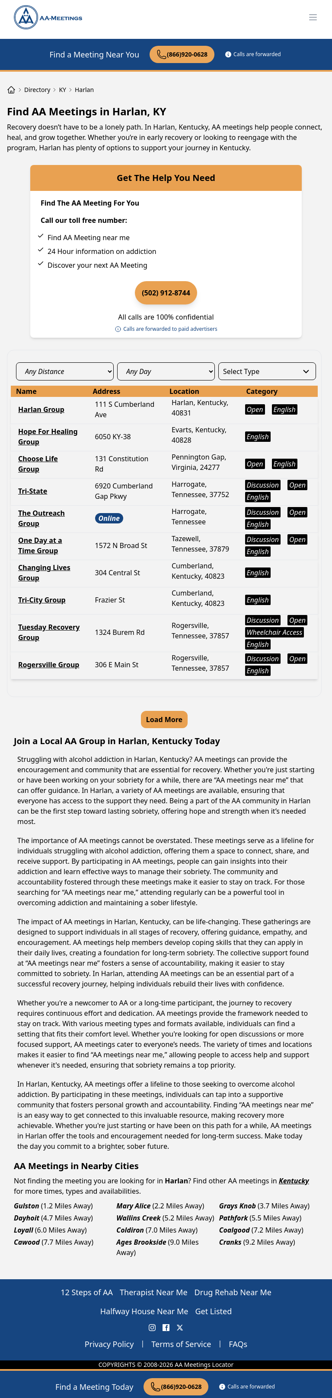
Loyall (23, 1230)
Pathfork (233, 1218)
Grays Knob (237, 1206)
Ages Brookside (141, 1242)
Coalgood (234, 1230)
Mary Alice (133, 1206)
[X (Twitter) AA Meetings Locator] (179, 1327)
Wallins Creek (138, 1218)
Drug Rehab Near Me (233, 1292)
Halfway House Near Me (144, 1311)
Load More (164, 719)
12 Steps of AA (87, 1292)
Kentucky (294, 1181)
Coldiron (130, 1230)
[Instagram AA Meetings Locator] (152, 1327)
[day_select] (166, 371)
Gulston (26, 1206)
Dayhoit (26, 1218)
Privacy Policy (109, 1344)
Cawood (27, 1242)
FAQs (238, 1344)
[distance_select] (65, 371)
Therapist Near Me (154, 1292)
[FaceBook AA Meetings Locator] (166, 1327)
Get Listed (213, 1311)
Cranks (230, 1242)
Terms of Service (181, 1344)
